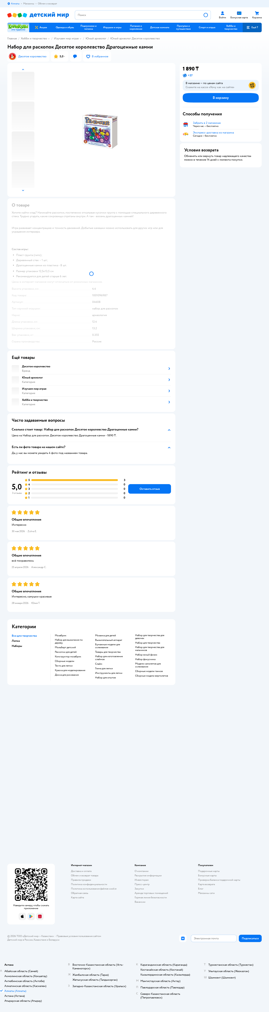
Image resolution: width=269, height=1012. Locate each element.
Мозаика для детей (105, 635)
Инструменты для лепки (108, 673)
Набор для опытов (105, 677)
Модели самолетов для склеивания (148, 665)
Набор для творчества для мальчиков (149, 649)
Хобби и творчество (34, 38)
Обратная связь (79, 893)
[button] (252, 27)
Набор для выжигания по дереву (69, 641)
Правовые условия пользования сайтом (79, 936)
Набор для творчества (147, 642)
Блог (200, 888)
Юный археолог (96, 38)
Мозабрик (60, 635)
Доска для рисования (67, 674)
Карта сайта (77, 897)
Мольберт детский (65, 647)
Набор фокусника (145, 659)
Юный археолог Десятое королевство (135, 38)
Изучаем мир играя (66, 38)
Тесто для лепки (64, 665)
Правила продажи (81, 879)
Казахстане (40, 939)
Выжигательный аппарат (108, 640)
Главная (12, 38)
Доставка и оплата (81, 871)
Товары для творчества (108, 652)
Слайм (98, 663)
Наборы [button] (17, 646)
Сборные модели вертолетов (151, 675)
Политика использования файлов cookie (93, 888)
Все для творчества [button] (24, 636)
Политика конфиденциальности (89, 884)
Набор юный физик (146, 654)
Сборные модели (64, 661)
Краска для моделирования (70, 670)
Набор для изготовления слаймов (109, 658)
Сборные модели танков (149, 671)
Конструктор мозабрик (68, 656)
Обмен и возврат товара (84, 875)
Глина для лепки (104, 668)
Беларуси (54, 939)
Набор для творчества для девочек (149, 637)
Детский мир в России (20, 939)
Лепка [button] (16, 641)
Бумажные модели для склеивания (107, 646)
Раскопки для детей (66, 652)
